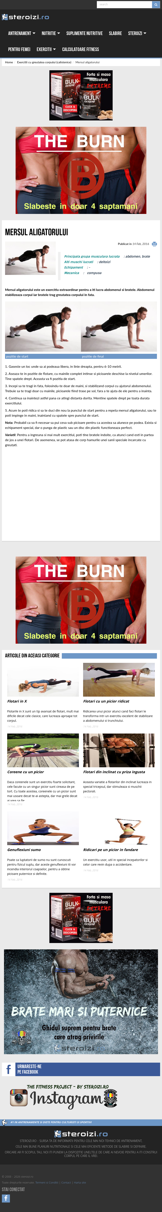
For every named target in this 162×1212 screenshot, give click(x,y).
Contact (66, 1183)
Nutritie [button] (51, 33)
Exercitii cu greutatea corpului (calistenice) (44, 62)
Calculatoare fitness (80, 49)
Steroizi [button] (137, 33)
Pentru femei (19, 49)
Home (9, 62)
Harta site (80, 1183)
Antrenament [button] (21, 33)
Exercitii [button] (46, 49)
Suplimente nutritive (84, 33)
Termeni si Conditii (46, 1183)
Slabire (115, 33)
